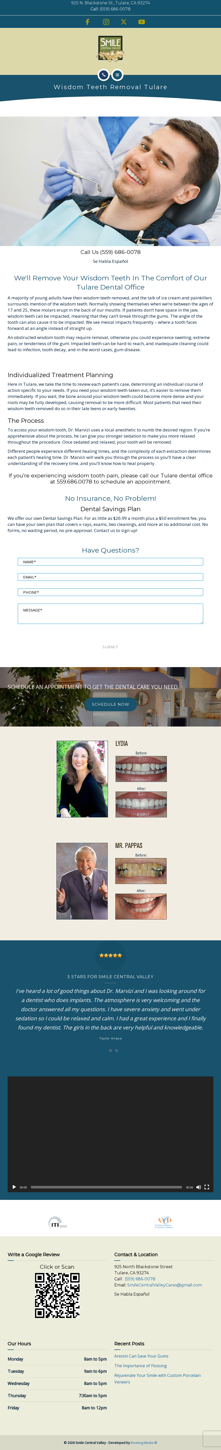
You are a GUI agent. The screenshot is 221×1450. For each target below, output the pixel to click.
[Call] (104, 75)
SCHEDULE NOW (110, 704)
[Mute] (198, 1187)
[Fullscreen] (206, 1187)
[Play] (14, 1187)
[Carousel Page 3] (116, 1050)
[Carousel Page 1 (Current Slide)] (104, 1050)
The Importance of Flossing (140, 1365)
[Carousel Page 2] (110, 1050)
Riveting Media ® (144, 1442)
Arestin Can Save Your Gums (141, 1356)
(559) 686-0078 (115, 9)
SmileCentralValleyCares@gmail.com (164, 1285)
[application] (110, 1134)
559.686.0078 (74, 481)
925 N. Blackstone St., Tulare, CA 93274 (110, 3)
